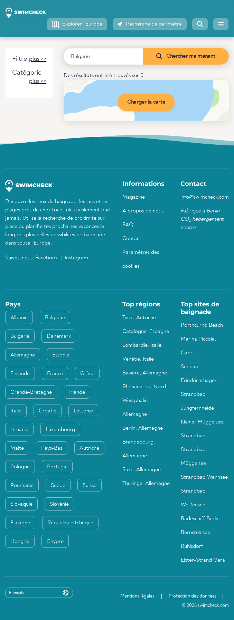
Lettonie (83, 411)
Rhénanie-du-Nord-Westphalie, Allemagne (145, 400)
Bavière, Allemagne (144, 373)
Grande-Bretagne (31, 392)
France (55, 373)
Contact (131, 238)
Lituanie (19, 429)
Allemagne (22, 355)
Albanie (19, 318)
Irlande (77, 392)
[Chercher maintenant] (185, 56)
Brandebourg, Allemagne (138, 449)
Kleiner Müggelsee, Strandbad (202, 429)
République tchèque (70, 523)
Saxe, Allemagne (141, 470)
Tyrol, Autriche (139, 318)
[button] (77, 24)
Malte (17, 448)
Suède (58, 485)
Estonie (60, 355)
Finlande (20, 373)
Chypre (55, 541)
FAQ (127, 225)
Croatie (47, 411)
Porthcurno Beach (202, 325)
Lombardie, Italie (141, 345)
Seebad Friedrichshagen (199, 373)
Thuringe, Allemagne (146, 483)
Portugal (57, 467)
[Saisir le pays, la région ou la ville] (103, 56)
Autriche (89, 448)
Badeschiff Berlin (200, 519)
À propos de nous (142, 211)
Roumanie (22, 485)
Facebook (47, 258)
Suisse (89, 485)
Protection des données (193, 596)
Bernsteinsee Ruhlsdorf (195, 539)
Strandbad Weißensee (193, 498)
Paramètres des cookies (140, 259)
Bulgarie (19, 336)
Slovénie (59, 504)
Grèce (87, 373)
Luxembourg (60, 429)
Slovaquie (21, 504)
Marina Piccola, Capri (198, 346)
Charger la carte (146, 102)
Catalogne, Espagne (145, 331)
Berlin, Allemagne (142, 428)
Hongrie (19, 541)
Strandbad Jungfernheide (197, 401)
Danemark (59, 336)
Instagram (76, 258)
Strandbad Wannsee (204, 477)
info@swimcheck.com (204, 197)
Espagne (20, 523)
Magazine (133, 197)
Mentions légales (137, 596)
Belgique (55, 318)
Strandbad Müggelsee (193, 456)
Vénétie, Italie (138, 359)
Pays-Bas (51, 448)
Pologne (20, 467)
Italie (15, 411)
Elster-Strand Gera (203, 560)
